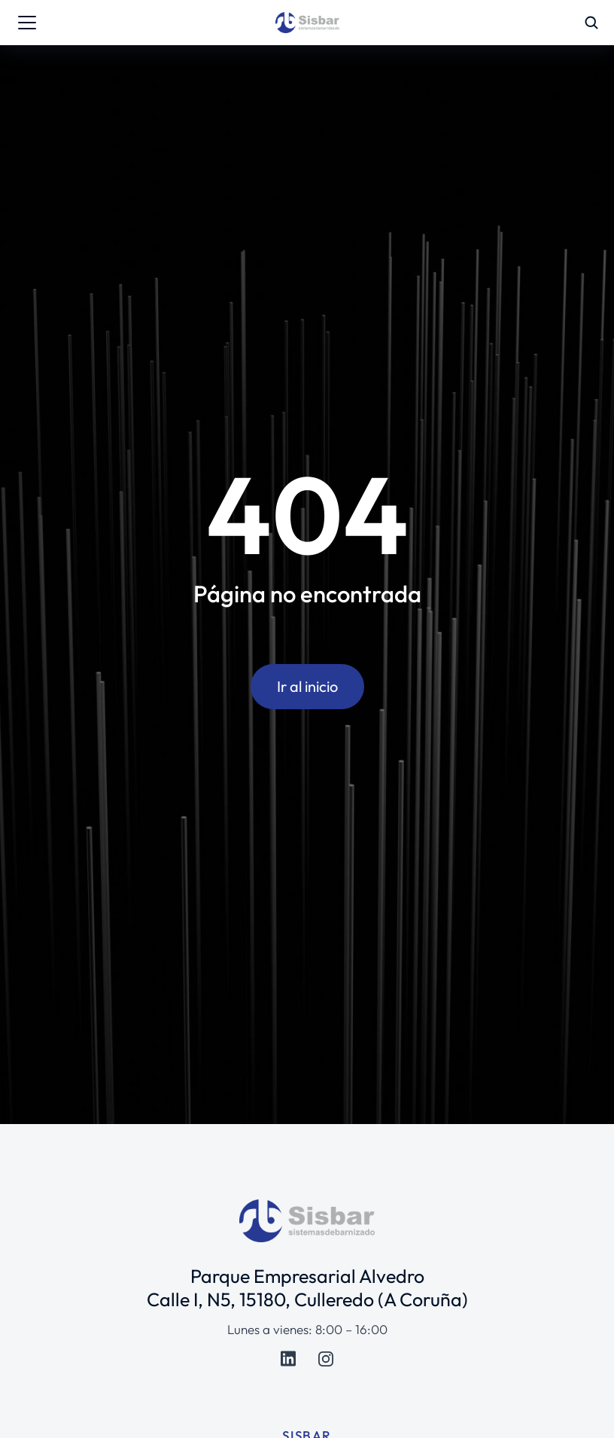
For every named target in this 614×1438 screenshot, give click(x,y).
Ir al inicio (307, 686)
